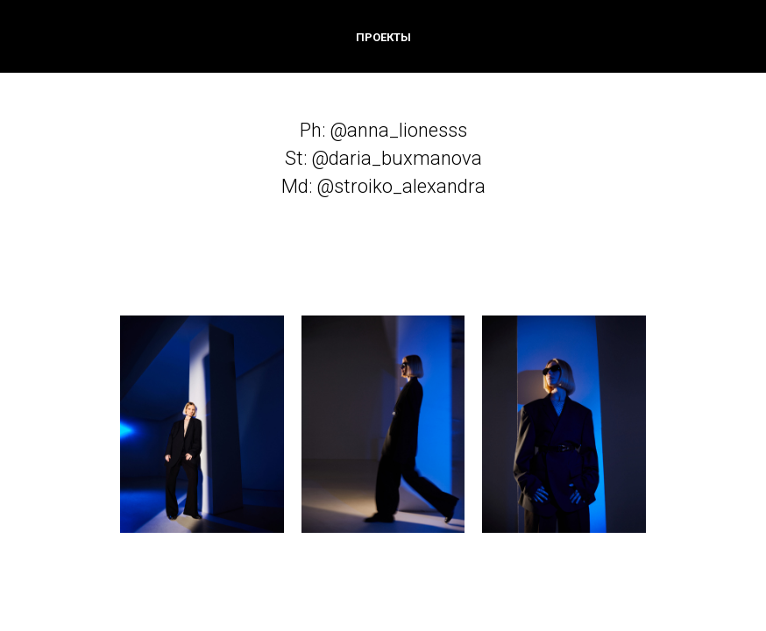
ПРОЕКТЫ (383, 37)
